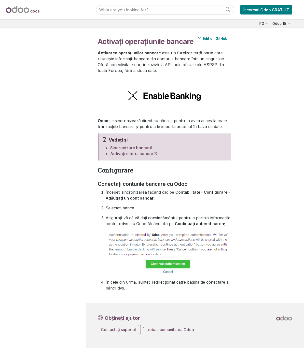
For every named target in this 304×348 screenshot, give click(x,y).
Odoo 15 (279, 23)
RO (262, 23)
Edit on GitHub (212, 38)
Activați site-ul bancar (131, 153)
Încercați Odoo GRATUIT (266, 9)
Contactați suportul (118, 329)
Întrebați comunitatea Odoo (168, 329)
